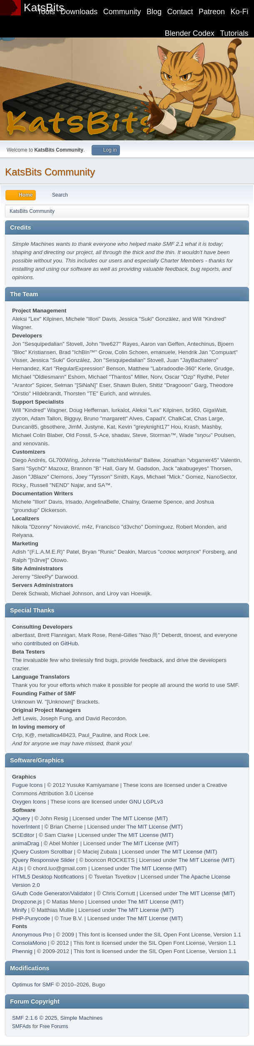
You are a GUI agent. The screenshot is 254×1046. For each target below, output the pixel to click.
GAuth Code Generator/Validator (52, 893)
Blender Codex (189, 33)
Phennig (22, 951)
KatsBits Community (50, 171)
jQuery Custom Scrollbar (42, 852)
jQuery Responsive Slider (43, 860)
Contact (180, 11)
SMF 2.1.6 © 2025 (34, 1018)
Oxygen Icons (29, 802)
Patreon (212, 11)
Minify (19, 910)
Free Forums (54, 1026)
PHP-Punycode (31, 918)
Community (122, 11)
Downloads (78, 11)
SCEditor (23, 835)
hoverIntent (26, 827)
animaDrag (25, 843)
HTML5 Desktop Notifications (48, 877)
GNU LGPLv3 (146, 802)
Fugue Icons (27, 785)
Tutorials (234, 33)
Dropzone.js (27, 902)
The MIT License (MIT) (140, 818)
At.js (17, 868)
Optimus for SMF (33, 984)
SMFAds (21, 1026)
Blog (154, 11)
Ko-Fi (240, 11)
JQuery (21, 818)
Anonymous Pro (32, 934)
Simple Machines (81, 1018)
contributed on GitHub (51, 643)
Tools (46, 11)
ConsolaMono (29, 943)
